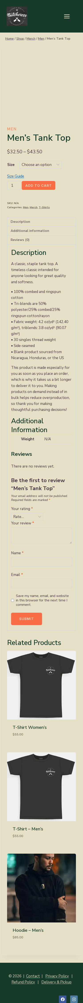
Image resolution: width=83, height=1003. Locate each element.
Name (17, 553)
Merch (33, 207)
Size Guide (15, 176)
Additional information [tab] (30, 231)
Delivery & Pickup (56, 982)
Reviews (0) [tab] (20, 240)
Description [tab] (20, 221)
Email (17, 574)
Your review (22, 523)
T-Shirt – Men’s (28, 829)
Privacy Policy (57, 976)
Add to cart (38, 185)
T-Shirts (44, 207)
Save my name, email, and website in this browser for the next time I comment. (42, 600)
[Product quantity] (14, 185)
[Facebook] (62, 999)
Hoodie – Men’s (28, 930)
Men (12, 129)
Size (11, 164)
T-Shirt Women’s (30, 727)
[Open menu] (69, 16)
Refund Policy (23, 982)
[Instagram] (74, 999)
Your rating (22, 508)
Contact (33, 976)
